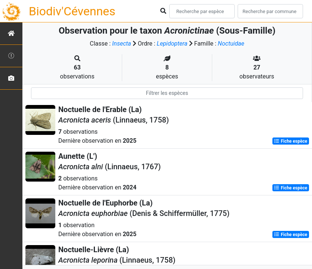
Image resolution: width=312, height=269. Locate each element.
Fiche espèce (290, 141)
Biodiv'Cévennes (72, 11)
